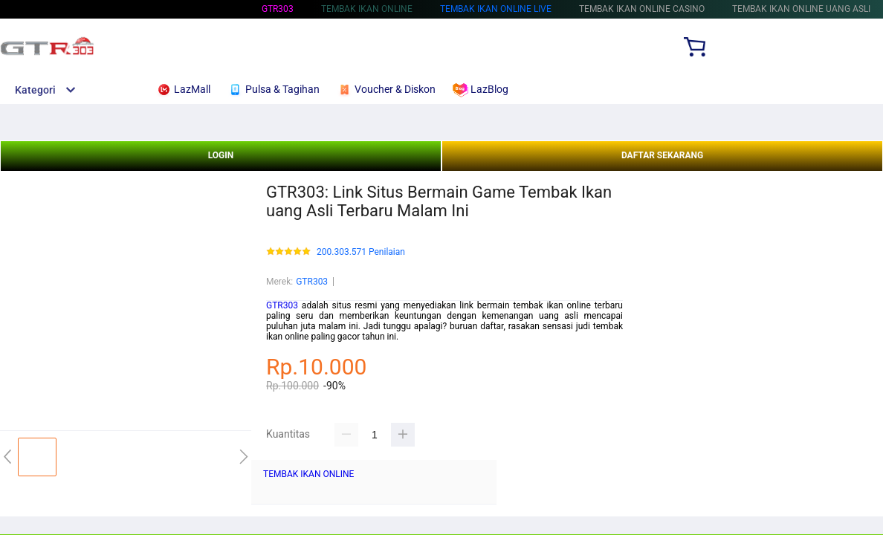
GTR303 (278, 9)
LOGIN (221, 155)
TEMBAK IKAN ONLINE (308, 474)
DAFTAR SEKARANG (662, 155)
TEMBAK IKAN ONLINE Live (496, 9)
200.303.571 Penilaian (361, 252)
